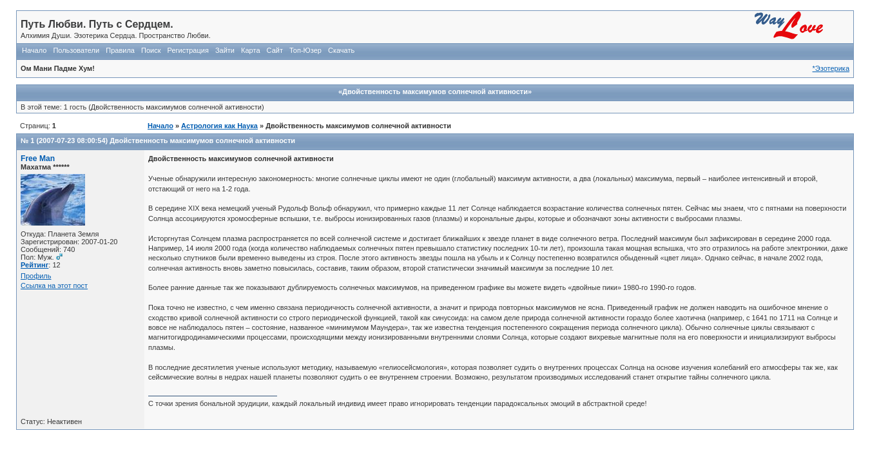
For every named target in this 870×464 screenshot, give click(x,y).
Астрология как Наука (219, 126)
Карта (250, 50)
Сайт (275, 50)
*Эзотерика (831, 68)
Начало (34, 50)
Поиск (150, 50)
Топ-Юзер (305, 50)
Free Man (38, 158)
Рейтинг (34, 265)
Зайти (225, 50)
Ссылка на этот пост (54, 285)
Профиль (36, 276)
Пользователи (76, 50)
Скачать (341, 50)
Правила (120, 50)
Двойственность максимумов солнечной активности (202, 140)
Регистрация (188, 50)
